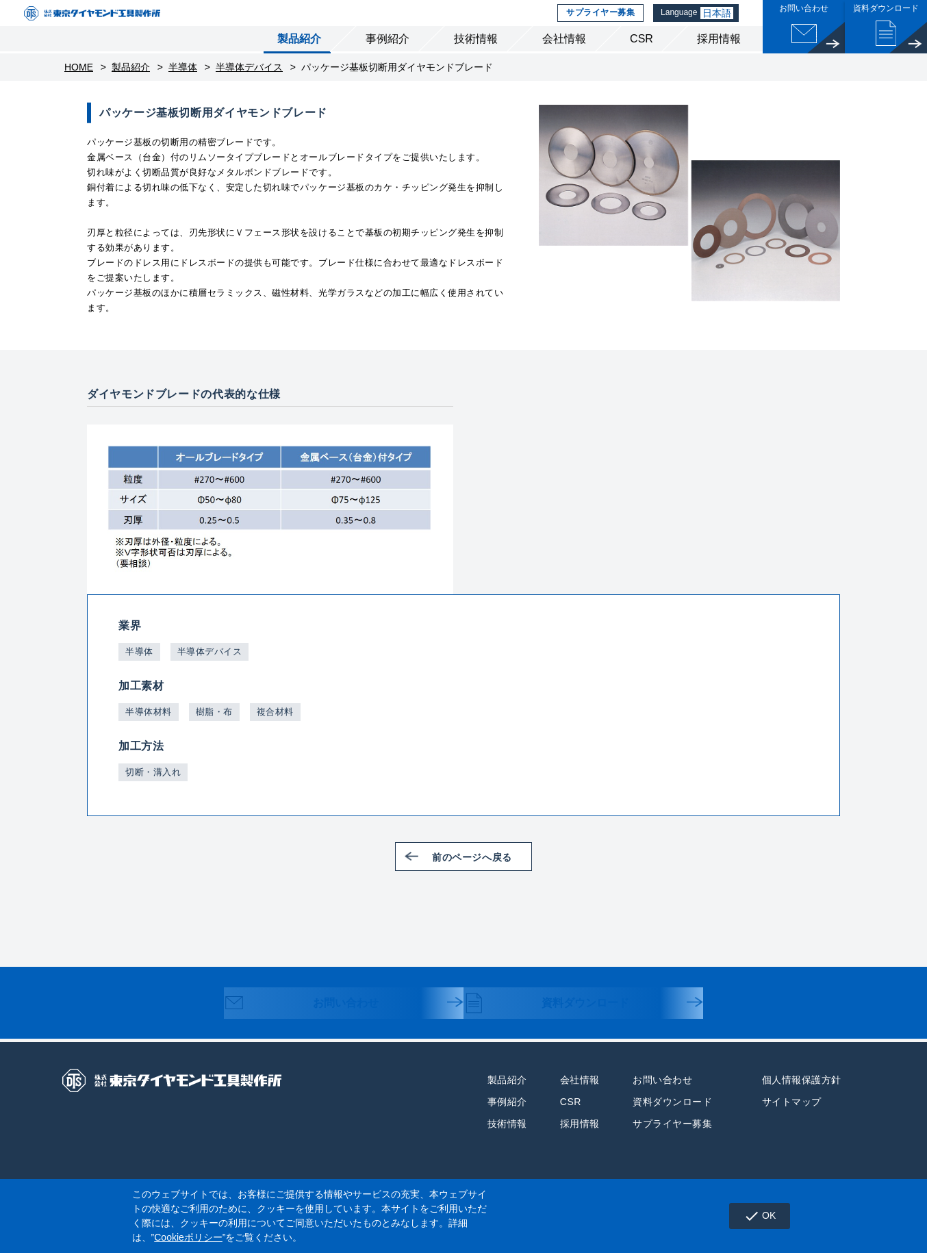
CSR (641, 60)
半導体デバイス (249, 89)
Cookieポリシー (188, 1237)
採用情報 (719, 60)
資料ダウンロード (560, 1025)
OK (755, 1216)
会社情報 (564, 60)
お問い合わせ (314, 1025)
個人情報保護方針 (801, 1101)
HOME (78, 89)
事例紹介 (387, 60)
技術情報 (476, 60)
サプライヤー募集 (599, 24)
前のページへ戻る (482, 877)
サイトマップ (792, 1122)
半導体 (182, 89)
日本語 (720, 23)
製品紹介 (299, 60)
